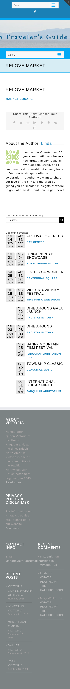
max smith (47, 556)
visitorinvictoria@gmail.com (25, 560)
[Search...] (32, 220)
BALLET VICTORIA (15, 647)
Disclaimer (13, 528)
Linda (46, 143)
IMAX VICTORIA (15, 663)
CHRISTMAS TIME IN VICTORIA (17, 626)
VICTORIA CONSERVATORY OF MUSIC (19, 590)
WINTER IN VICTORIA (16, 608)
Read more (13, 482)
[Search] (61, 220)
